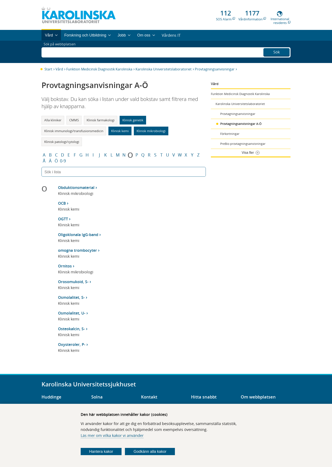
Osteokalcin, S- (71, 328)
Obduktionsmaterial (76, 187)
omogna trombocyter (77, 250)
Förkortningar (229, 134)
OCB (62, 203)
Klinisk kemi (120, 131)
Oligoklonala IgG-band (78, 234)
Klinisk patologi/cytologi (61, 142)
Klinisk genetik (132, 120)
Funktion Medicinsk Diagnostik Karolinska (99, 69)
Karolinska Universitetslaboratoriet (164, 69)
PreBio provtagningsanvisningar (243, 144)
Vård (59, 69)
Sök (276, 51)
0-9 (63, 161)
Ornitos (65, 265)
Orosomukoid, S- (73, 281)
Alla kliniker (52, 120)
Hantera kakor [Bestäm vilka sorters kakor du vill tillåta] (101, 451)
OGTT (63, 218)
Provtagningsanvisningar (215, 69)
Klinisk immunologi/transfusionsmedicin (73, 131)
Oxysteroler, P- (71, 344)
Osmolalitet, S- (71, 297)
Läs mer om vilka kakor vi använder (112, 435)
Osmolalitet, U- (71, 313)
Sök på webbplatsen (61, 51)
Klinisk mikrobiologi (151, 131)
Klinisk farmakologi (101, 120)
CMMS (74, 120)
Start (48, 69)
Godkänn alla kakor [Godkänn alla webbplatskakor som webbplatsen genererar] (150, 451)
